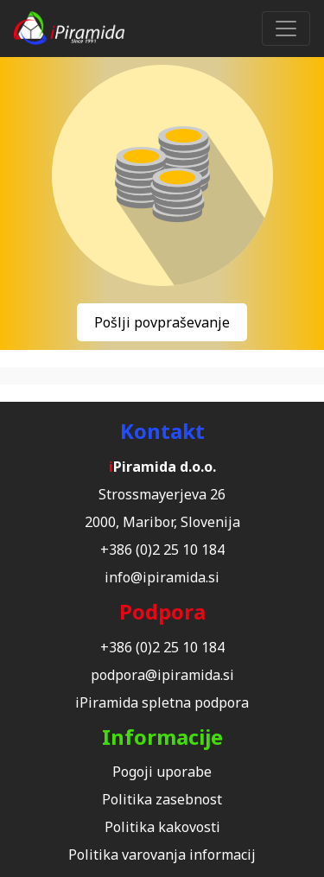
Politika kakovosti (162, 826)
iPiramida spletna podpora (162, 702)
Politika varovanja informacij (162, 854)
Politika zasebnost (162, 799)
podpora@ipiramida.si (162, 674)
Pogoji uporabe (162, 771)
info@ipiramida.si (162, 577)
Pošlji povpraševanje (162, 322)
